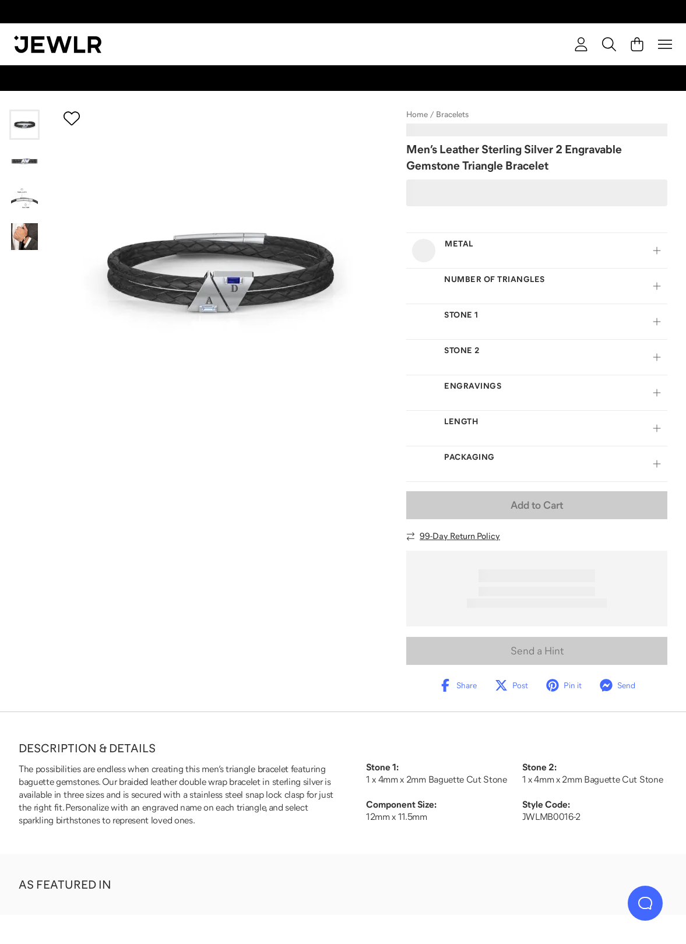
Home (417, 114)
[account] (581, 44)
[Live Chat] (645, 903)
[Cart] (637, 44)
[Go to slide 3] (24, 199)
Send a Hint (537, 651)
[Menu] (665, 44)
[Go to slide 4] (24, 236)
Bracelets (452, 114)
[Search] (609, 44)
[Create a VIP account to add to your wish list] (71, 118)
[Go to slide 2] (24, 162)
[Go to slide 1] (24, 125)
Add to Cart (537, 505)
